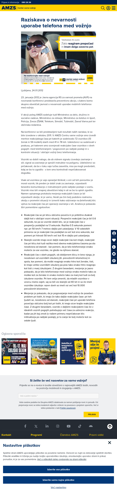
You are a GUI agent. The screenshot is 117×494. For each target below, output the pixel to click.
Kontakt (6, 435)
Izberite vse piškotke (58, 469)
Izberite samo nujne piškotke (58, 480)
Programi (36, 435)
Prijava (92, 414)
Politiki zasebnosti (68, 408)
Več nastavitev (58, 487)
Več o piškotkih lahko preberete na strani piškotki (61, 459)
